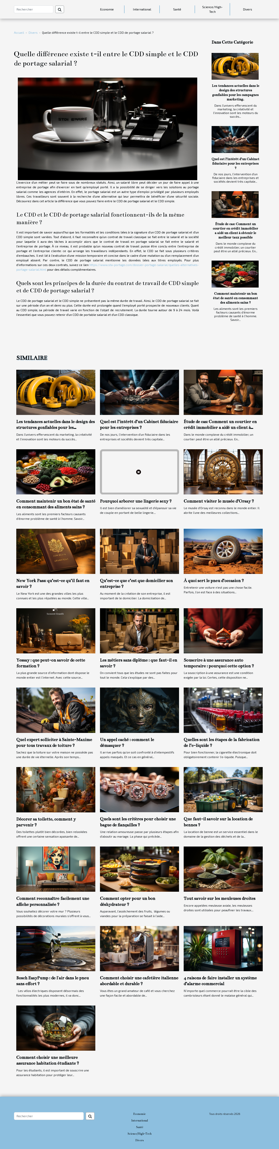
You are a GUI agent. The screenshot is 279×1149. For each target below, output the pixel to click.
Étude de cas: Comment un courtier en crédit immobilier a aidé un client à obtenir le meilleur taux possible (220, 427)
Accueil (19, 32)
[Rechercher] (33, 9)
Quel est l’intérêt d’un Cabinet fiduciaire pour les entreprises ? (235, 163)
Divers (247, 9)
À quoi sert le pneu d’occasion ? (214, 580)
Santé (177, 9)
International (142, 9)
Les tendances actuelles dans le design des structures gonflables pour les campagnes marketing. (55, 427)
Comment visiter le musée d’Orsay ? (219, 501)
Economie (107, 9)
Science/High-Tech (212, 9)
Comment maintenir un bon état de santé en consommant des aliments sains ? (235, 298)
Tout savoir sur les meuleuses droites (219, 898)
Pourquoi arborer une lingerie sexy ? (136, 501)
